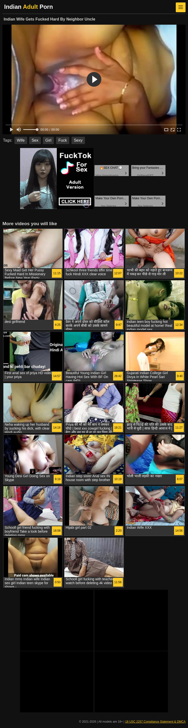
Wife (21, 140)
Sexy (78, 140)
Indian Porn (28, 6)
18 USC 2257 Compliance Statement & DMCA (155, 721)
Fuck (63, 140)
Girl (48, 140)
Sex (35, 140)
